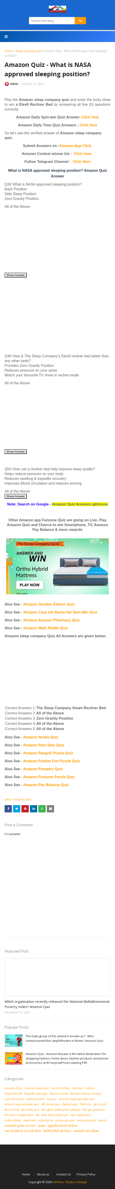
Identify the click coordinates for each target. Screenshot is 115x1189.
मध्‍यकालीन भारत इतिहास (86, 1131)
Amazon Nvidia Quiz (40, 737)
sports (102, 1120)
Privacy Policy (86, 1174)
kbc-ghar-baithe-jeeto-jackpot (61, 1110)
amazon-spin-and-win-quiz (22, 1104)
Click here (90, 117)
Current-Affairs (60, 1088)
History (89, 1088)
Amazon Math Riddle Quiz (45, 628)
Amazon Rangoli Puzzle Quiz (48, 753)
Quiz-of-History (14, 1099)
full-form (85, 1104)
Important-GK (13, 1094)
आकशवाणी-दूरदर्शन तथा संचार (20, 1126)
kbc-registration (81, 1115)
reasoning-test (86, 1120)
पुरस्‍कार (41, 1126)
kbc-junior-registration (19, 1115)
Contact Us (63, 1174)
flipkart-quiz (70, 1104)
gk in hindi (100, 1104)
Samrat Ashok (35, 1099)
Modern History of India (85, 1094)
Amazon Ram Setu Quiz (43, 745)
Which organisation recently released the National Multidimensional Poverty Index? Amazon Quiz (57, 1004)
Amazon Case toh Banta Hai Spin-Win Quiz (60, 612)
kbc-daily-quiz (30, 1110)
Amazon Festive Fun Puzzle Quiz (51, 761)
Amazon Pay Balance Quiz (46, 785)
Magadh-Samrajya (36, 1094)
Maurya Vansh (59, 1094)
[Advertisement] (57, 240)
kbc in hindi (12, 1110)
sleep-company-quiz (28, 51)
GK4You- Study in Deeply (70, 1182)
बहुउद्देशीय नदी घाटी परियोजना (63, 1126)
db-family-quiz (50, 1104)
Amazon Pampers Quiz (43, 769)
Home (9, 51)
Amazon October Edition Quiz (49, 604)
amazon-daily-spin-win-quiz (76, 1099)
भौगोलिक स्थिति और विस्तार (57, 1131)
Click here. (83, 154)
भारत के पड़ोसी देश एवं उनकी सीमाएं (23, 1131)
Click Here (82, 162)
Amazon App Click (75, 146)
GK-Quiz (77, 1088)
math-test (30, 1120)
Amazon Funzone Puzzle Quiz (49, 777)
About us (43, 1174)
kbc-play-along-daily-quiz (52, 1115)
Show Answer (15, 275)
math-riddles (13, 1120)
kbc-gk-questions (94, 1110)
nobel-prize (45, 1120)
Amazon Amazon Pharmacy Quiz (51, 620)
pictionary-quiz (65, 1120)
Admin (14, 84)
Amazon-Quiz (13, 1088)
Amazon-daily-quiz (36, 1088)
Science (51, 1099)
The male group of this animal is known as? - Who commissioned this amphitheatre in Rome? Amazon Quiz (64, 1038)
